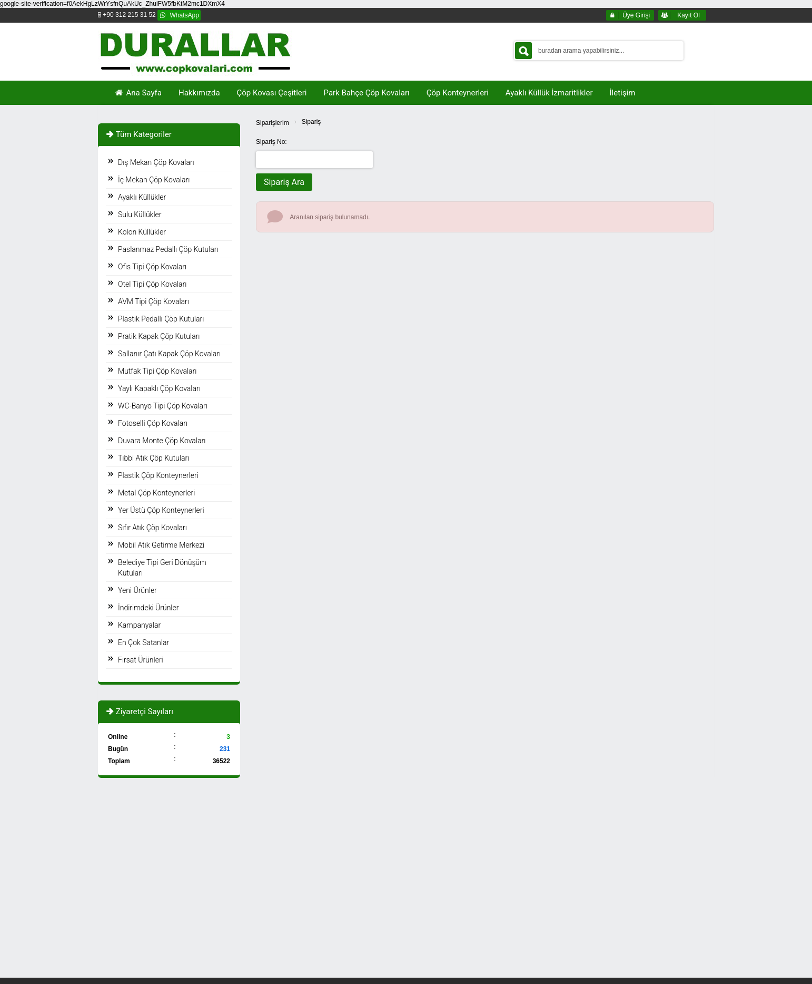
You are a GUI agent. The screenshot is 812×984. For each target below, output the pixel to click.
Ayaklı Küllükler (142, 197)
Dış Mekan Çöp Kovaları (156, 162)
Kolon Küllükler (142, 232)
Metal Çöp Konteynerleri (156, 493)
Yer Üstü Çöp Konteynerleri (161, 510)
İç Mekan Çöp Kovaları (154, 180)
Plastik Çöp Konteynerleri (158, 475)
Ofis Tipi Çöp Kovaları (152, 266)
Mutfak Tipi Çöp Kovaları (157, 371)
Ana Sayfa (138, 92)
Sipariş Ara (284, 182)
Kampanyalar (139, 625)
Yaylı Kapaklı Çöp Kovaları (159, 388)
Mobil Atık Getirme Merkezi (161, 545)
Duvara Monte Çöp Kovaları (161, 440)
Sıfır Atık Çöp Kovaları (152, 527)
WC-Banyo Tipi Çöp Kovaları (162, 406)
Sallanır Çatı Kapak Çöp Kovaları (169, 353)
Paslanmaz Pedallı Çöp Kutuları (168, 249)
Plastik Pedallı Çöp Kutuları (161, 319)
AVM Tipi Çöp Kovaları (153, 301)
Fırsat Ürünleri (140, 660)
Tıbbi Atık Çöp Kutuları (153, 458)
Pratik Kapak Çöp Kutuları (159, 336)
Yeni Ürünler (137, 590)
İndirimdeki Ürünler (148, 607)
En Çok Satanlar (143, 642)
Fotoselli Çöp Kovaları (152, 423)
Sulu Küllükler (140, 214)
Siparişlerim (272, 122)
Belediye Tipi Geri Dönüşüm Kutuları (162, 567)
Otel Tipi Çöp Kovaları (152, 284)
